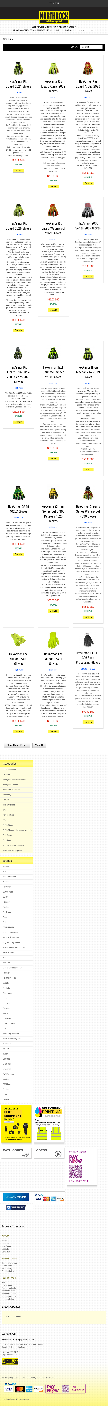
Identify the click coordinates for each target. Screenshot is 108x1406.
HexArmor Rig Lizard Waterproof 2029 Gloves (53, 228)
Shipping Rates (8, 1299)
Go (92, 30)
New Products (7, 1246)
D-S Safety (7, 1064)
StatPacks (7, 1059)
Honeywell (7, 1003)
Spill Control (7, 835)
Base (5, 958)
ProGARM (6, 988)
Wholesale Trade (8, 1291)
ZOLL (5, 872)
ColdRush (7, 1089)
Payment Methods (9, 1294)
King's (5, 1014)
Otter (4, 1029)
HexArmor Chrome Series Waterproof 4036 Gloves (88, 512)
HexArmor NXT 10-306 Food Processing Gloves (88, 658)
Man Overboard (9, 805)
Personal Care (8, 815)
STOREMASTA (8, 928)
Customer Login (38, 27)
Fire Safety (7, 795)
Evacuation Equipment (11, 790)
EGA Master (7, 1084)
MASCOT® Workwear (11, 938)
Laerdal (6, 1100)
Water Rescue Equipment (12, 851)
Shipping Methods (9, 1297)
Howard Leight (8, 1019)
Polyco (5, 917)
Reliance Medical (9, 978)
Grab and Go (8, 1069)
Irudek (5, 1054)
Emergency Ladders (10, 785)
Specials (5, 1249)
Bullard (5, 897)
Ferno (5, 1095)
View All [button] (39, 745)
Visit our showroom (13, 1317)
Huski (5, 998)
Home (4, 1241)
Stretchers (7, 840)
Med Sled (6, 963)
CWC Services (8, 1074)
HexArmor (7, 887)
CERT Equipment (9, 770)
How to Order (7, 1285)
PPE (4, 820)
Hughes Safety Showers (12, 943)
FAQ (3, 1283)
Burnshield (7, 1044)
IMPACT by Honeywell (11, 1034)
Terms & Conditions (9, 1263)
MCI (4, 810)
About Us (5, 1244)
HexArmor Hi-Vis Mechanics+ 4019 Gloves (88, 372)
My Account (51, 27)
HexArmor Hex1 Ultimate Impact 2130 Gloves (53, 372)
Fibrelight (6, 902)
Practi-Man (7, 912)
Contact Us (6, 1252)
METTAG (6, 1049)
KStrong (6, 882)
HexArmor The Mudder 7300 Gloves (18, 659)
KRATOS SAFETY (9, 953)
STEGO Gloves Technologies (14, 948)
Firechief (6, 973)
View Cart (62, 27)
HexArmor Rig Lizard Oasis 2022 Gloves (53, 86)
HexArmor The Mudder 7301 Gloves (53, 659)
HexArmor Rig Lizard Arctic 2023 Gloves (88, 86)
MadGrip (6, 1079)
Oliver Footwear (9, 1024)
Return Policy (7, 1269)
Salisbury (6, 1009)
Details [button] (18, 170)
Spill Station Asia (9, 877)
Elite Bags (7, 907)
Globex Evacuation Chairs (12, 968)
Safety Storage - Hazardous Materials (17, 830)
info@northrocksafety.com (65, 30)
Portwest (6, 867)
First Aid (6, 800)
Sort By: (74, 47)
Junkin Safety (8, 892)
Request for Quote (9, 1288)
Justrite (6, 983)
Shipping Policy (8, 1271)
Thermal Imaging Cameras (13, 846)
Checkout (72, 27)
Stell (4, 922)
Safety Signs (8, 825)
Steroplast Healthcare (11, 933)
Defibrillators (8, 775)
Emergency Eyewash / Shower (14, 780)
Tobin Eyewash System (12, 1039)
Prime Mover (8, 993)
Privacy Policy (7, 1266)
